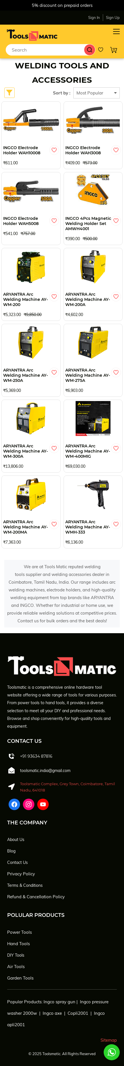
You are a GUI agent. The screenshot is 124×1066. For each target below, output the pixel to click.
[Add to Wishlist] (54, 150)
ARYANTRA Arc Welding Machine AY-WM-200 (25, 299)
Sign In (94, 17)
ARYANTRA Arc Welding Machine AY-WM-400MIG (87, 451)
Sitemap (109, 1040)
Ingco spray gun (59, 1001)
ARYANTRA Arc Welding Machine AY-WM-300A (25, 451)
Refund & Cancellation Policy (36, 896)
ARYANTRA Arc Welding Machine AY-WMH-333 (87, 527)
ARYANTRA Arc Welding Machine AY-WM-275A (87, 375)
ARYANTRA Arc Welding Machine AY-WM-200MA (25, 527)
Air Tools (16, 966)
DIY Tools (15, 955)
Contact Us (17, 862)
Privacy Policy (21, 874)
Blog (11, 851)
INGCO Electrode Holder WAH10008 (21, 150)
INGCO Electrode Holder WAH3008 (83, 150)
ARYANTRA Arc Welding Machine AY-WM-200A (87, 299)
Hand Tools (18, 943)
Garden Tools (20, 978)
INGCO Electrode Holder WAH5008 (21, 221)
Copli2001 (78, 1013)
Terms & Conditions (25, 885)
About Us (15, 839)
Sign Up (113, 17)
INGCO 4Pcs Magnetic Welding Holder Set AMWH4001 (88, 223)
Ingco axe (52, 1013)
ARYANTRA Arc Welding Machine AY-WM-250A (25, 375)
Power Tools (19, 932)
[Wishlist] (102, 50)
